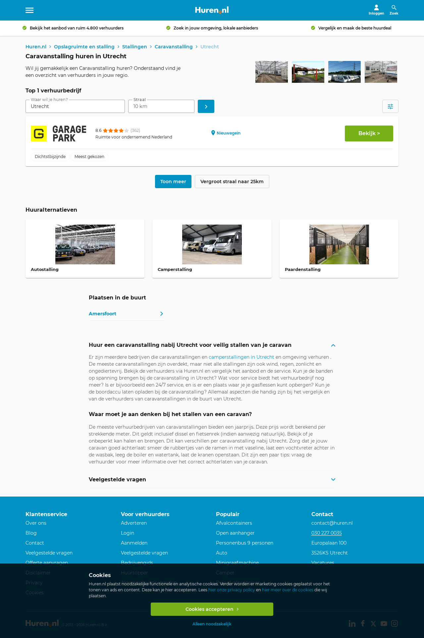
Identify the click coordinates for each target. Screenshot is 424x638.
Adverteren (134, 523)
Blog (31, 533)
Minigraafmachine (237, 563)
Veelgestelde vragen (49, 553)
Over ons (36, 523)
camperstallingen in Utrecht (241, 357)
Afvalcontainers (234, 523)
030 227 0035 (326, 533)
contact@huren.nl (332, 523)
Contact (35, 543)
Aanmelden (134, 543)
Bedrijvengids (137, 563)
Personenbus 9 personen (244, 543)
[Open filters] (390, 106)
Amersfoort (102, 314)
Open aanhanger (235, 533)
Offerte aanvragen (47, 563)
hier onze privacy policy (231, 589)
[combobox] (75, 106)
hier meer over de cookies (287, 589)
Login (127, 533)
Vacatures (322, 563)
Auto (221, 553)
